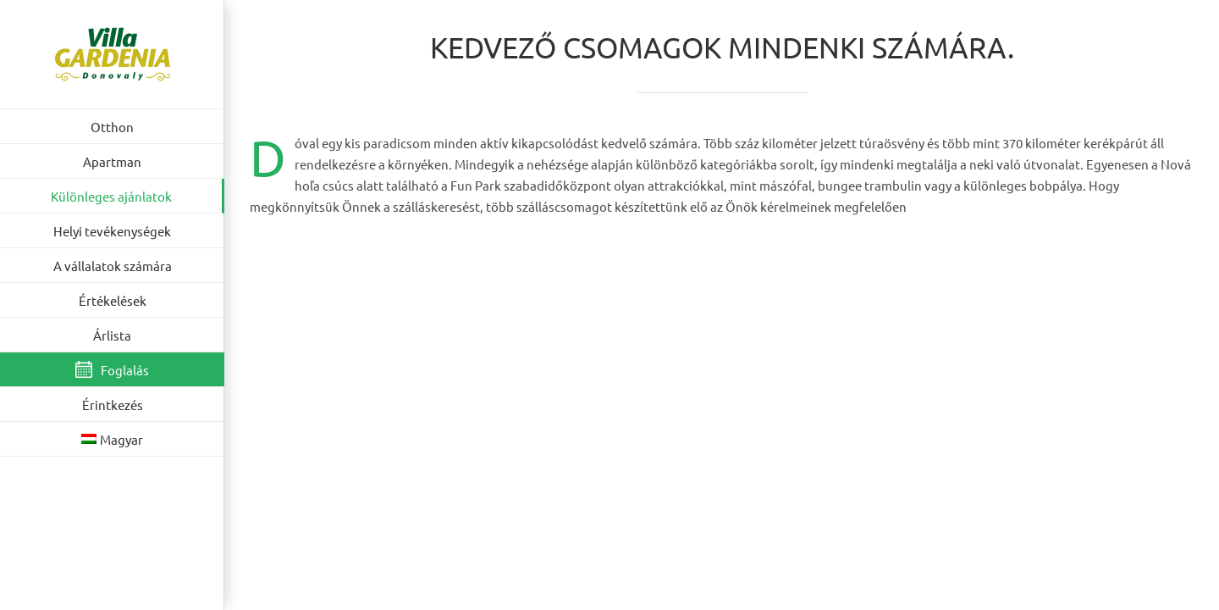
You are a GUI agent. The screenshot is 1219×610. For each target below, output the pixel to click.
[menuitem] (112, 439)
